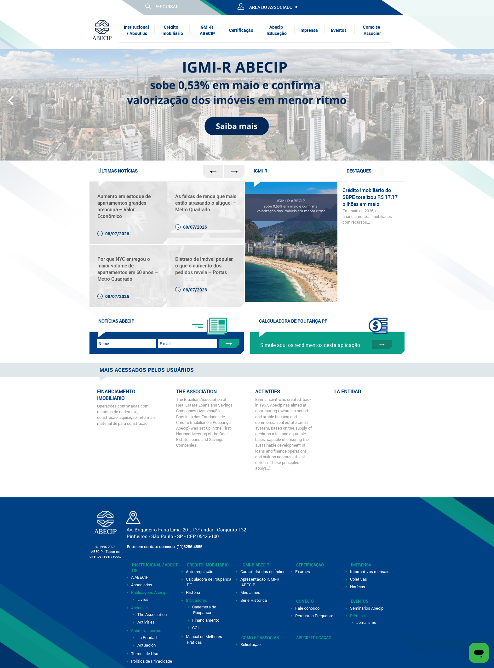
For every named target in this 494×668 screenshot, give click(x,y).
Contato (305, 601)
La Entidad (147, 637)
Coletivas (359, 579)
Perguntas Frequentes (316, 615)
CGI (196, 627)
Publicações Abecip (149, 592)
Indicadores (197, 600)
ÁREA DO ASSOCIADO (271, 7)
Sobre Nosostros (146, 630)
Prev (11, 103)
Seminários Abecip (367, 608)
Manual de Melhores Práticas (204, 639)
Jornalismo (366, 622)
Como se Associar (372, 30)
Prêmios (358, 615)
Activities (146, 622)
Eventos (339, 30)
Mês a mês (250, 592)
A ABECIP (140, 577)
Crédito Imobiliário (172, 30)
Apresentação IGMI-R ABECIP (260, 582)
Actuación (147, 645)
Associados (142, 585)
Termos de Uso (145, 653)
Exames (303, 571)
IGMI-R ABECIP (207, 30)
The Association (152, 614)
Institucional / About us (136, 30)
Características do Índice (263, 571)
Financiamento (206, 620)
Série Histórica (254, 600)
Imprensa (308, 30)
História (193, 592)
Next (482, 103)
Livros (143, 599)
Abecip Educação (277, 30)
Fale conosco (307, 608)
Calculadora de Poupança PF (209, 582)
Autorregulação (200, 571)
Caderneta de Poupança (204, 609)
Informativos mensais (370, 571)
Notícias (358, 586)
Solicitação (251, 644)
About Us (140, 608)
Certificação (241, 30)
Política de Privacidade (152, 661)
